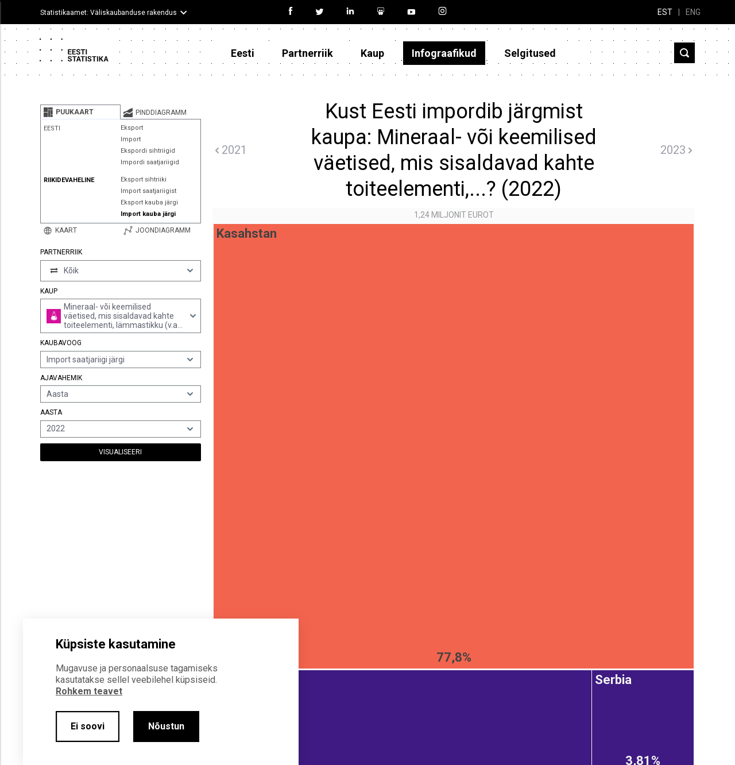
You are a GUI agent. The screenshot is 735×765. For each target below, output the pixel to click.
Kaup (372, 53)
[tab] (80, 112)
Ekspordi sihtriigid (148, 150)
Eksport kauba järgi (149, 202)
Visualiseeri (120, 452)
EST (664, 12)
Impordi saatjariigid (150, 162)
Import (131, 139)
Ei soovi (88, 726)
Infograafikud (444, 53)
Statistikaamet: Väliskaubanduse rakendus (108, 13)
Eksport (132, 128)
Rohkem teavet (89, 691)
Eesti (242, 53)
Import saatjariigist (148, 191)
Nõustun (166, 726)
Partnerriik (307, 53)
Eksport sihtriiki (144, 179)
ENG (693, 12)
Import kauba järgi (148, 214)
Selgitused (530, 53)
